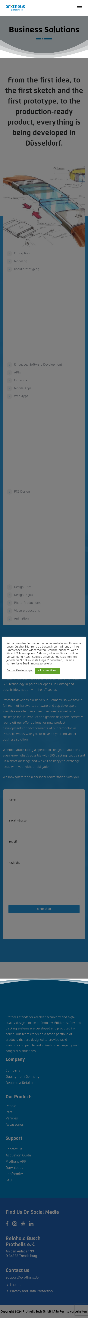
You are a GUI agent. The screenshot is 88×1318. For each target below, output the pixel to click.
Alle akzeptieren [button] (47, 670)
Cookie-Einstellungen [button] (20, 670)
